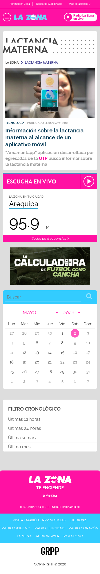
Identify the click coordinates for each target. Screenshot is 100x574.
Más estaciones (79, 3)
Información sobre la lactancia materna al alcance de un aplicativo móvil (44, 138)
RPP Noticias (54, 520)
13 (37, 352)
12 (24, 352)
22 (62, 362)
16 (75, 352)
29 (62, 371)
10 (88, 342)
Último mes (19, 446)
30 (75, 371)
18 (12, 362)
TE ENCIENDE (50, 487)
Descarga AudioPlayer (49, 3)
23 (75, 362)
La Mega (24, 536)
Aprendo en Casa (20, 3)
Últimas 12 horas (24, 419)
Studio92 (78, 520)
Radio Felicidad (49, 528)
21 (49, 362)
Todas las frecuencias (50, 238)
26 (24, 371)
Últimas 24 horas (24, 428)
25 (12, 371)
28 (49, 371)
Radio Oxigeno (16, 528)
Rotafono (73, 536)
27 (37, 371)
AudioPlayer (47, 536)
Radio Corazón (83, 528)
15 (62, 352)
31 (88, 371)
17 (88, 352)
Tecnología (14, 123)
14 (49, 352)
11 (11, 352)
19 (24, 362)
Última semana (23, 437)
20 (37, 362)
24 (88, 362)
